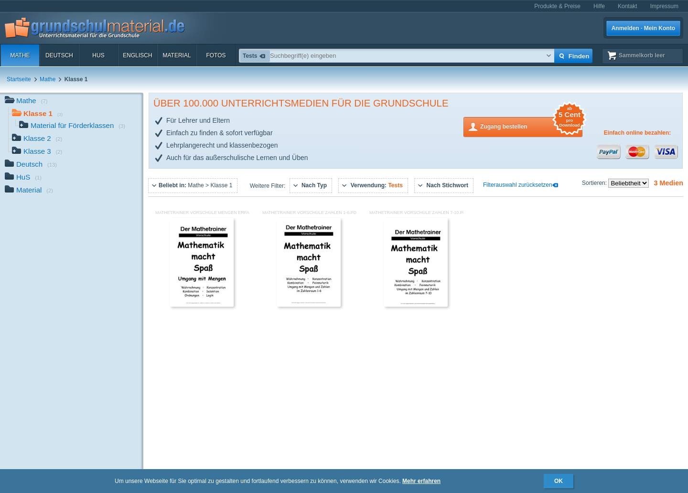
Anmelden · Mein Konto (643, 28)
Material (176, 55)
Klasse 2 (37, 139)
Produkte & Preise (557, 6)
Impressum (664, 6)
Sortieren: (595, 183)
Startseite (19, 79)
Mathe (20, 55)
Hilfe (599, 6)
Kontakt (627, 6)
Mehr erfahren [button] (421, 481)
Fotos (216, 55)
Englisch (137, 55)
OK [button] (558, 481)
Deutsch (59, 55)
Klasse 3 (37, 152)
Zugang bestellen (531, 126)
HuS (98, 55)
